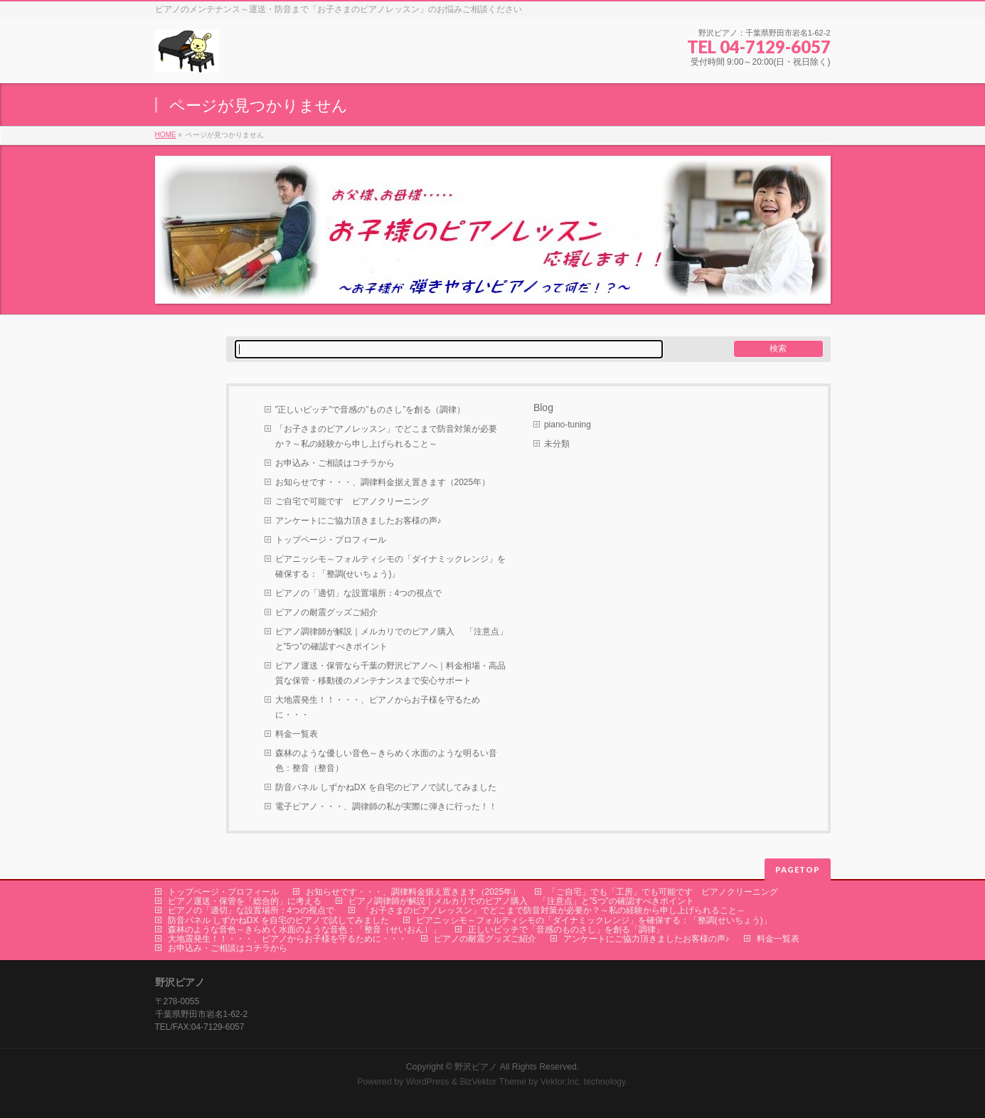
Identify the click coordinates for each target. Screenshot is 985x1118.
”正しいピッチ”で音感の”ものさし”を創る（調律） (370, 410)
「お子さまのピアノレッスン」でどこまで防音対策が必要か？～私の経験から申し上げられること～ (386, 436)
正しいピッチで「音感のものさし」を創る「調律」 (566, 930)
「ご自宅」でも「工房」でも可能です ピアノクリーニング (663, 892)
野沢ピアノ (475, 1067)
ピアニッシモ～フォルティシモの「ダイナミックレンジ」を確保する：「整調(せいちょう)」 (390, 566)
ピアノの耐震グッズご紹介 (326, 612)
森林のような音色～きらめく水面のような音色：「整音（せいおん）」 (304, 930)
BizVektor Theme (492, 1082)
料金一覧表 (296, 734)
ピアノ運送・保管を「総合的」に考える (244, 901)
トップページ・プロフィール (330, 540)
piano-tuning (567, 425)
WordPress (427, 1082)
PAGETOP (797, 869)
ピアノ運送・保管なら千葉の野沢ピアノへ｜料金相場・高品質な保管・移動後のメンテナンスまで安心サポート (390, 673)
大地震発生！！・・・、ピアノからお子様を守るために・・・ (377, 707)
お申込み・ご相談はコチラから (335, 463)
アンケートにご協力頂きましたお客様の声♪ (358, 521)
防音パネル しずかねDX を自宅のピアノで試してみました (385, 787)
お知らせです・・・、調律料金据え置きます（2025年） (383, 482)
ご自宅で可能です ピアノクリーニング (352, 501)
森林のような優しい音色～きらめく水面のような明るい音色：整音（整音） (386, 760)
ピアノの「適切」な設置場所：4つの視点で (358, 593)
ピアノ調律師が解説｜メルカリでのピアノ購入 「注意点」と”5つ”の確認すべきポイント (391, 639)
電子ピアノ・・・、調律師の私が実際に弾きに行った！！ (386, 806)
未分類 (557, 444)
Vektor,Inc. (561, 1082)
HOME (165, 135)
